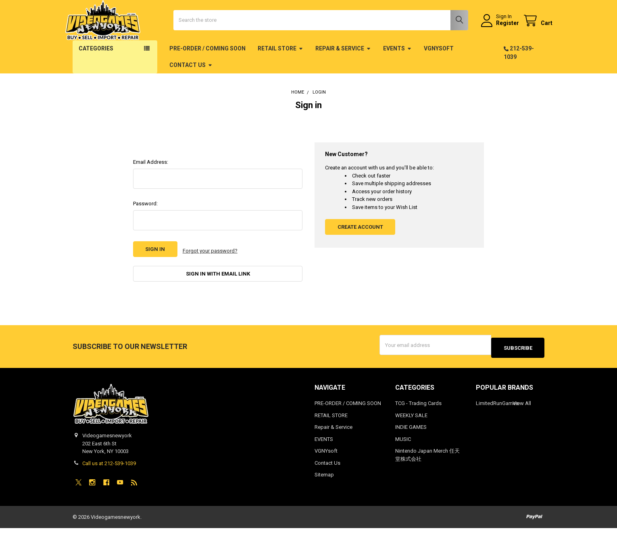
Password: (145, 227)
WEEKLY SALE (411, 428)
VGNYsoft (439, 72)
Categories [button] (96, 72)
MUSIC (403, 452)
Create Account (360, 251)
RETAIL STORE (280, 72)
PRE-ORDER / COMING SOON (207, 72)
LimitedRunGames (497, 417)
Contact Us (191, 89)
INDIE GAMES (411, 440)
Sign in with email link (218, 294)
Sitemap (324, 488)
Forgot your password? (210, 273)
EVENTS (397, 72)
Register (499, 35)
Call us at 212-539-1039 (109, 476)
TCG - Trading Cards (418, 417)
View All (522, 417)
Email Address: (150, 186)
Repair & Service (343, 72)
